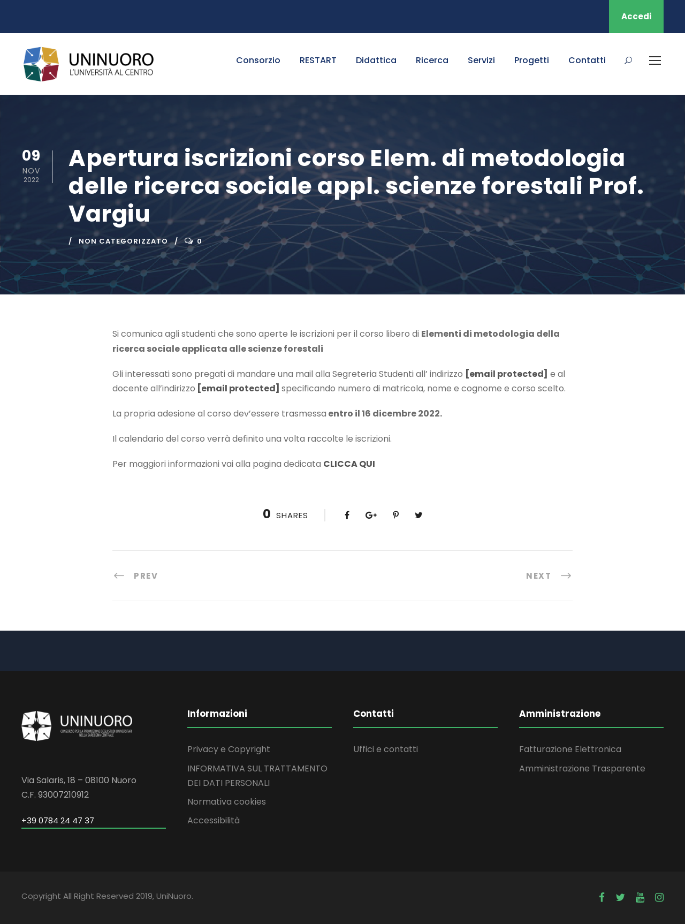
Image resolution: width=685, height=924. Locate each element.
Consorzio (258, 60)
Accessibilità (213, 820)
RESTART (318, 60)
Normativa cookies (226, 802)
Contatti (587, 60)
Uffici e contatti (385, 749)
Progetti (531, 60)
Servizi (481, 60)
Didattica (376, 60)
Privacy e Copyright (228, 749)
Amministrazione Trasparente (582, 768)
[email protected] (506, 374)
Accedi (636, 16)
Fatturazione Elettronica (570, 749)
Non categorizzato (123, 241)
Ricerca (432, 60)
